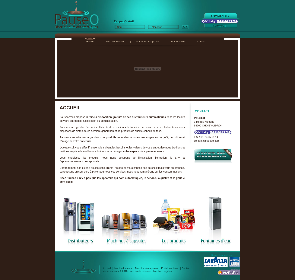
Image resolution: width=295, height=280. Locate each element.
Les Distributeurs (115, 41)
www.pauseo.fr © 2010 (115, 271)
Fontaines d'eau (170, 268)
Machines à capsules (147, 41)
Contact (201, 41)
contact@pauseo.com (207, 140)
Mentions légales (162, 271)
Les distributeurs (123, 268)
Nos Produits (178, 41)
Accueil (89, 41)
